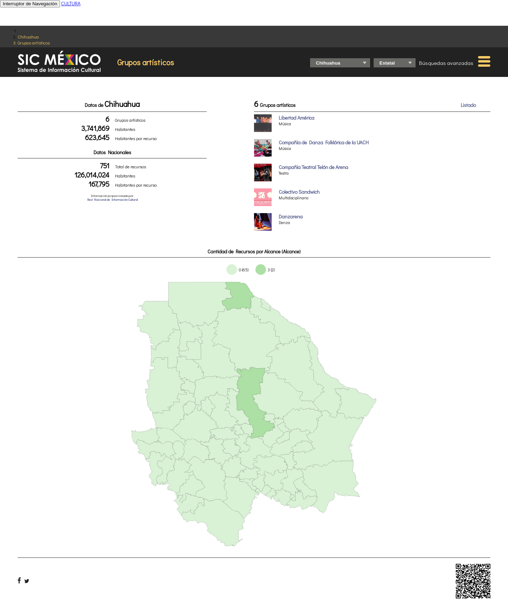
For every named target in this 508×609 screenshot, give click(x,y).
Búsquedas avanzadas (446, 62)
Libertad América (296, 117)
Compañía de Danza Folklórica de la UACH (324, 142)
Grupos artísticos (34, 43)
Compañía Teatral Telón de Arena (313, 167)
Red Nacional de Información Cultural (112, 199)
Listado (468, 105)
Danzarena (291, 216)
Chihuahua (28, 37)
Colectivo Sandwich (299, 191)
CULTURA (70, 3)
